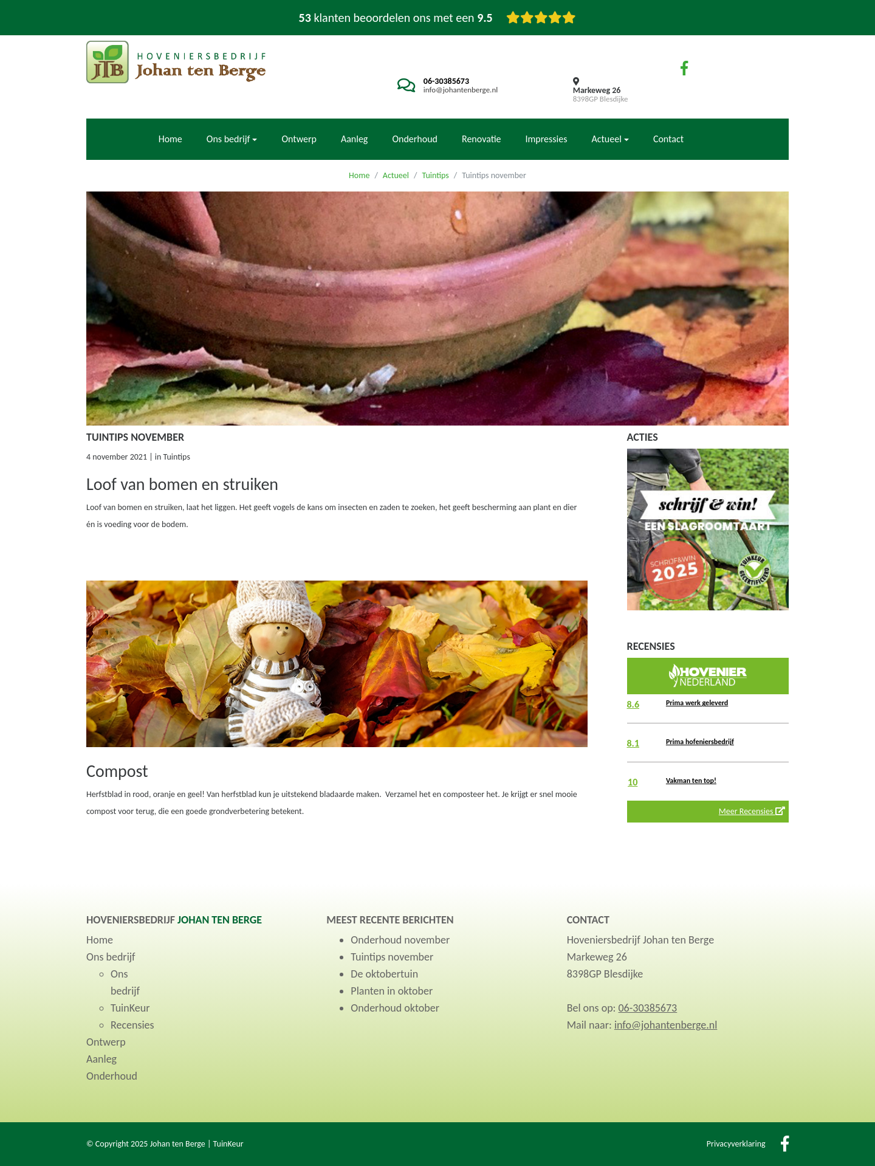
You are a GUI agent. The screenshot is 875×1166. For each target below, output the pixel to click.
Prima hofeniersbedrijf (700, 741)
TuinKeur (130, 1008)
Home (170, 139)
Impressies (547, 139)
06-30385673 (446, 81)
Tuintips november (392, 957)
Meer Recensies (752, 811)
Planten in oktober (392, 991)
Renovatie (481, 139)
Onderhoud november (400, 940)
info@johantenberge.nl (461, 89)
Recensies (132, 1025)
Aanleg (354, 139)
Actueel (396, 175)
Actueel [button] (606, 139)
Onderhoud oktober (395, 1008)
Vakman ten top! (691, 780)
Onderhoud (414, 139)
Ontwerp (298, 139)
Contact (668, 139)
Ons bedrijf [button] (228, 139)
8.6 (633, 704)
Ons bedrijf (111, 957)
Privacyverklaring (736, 1144)
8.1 (633, 743)
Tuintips (435, 175)
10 (632, 782)
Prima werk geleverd (697, 703)
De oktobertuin (384, 974)
